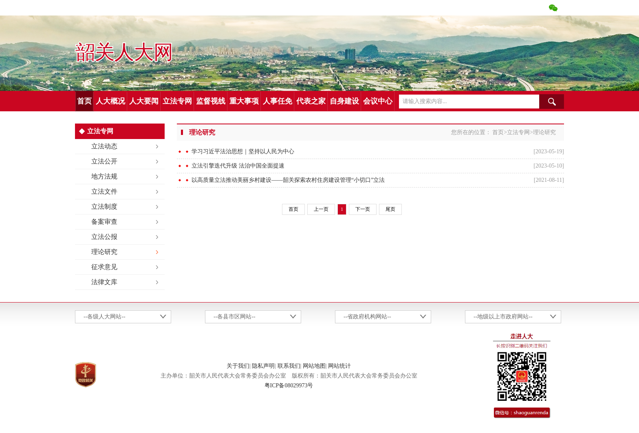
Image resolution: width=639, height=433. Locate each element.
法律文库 (104, 281)
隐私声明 (263, 366)
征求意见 (104, 266)
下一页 (362, 209)
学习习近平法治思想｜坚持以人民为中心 (243, 151)
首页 (84, 101)
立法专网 (177, 101)
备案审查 (104, 221)
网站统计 (339, 366)
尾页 (390, 209)
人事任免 (277, 101)
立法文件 (104, 191)
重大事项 (244, 101)
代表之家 (311, 101)
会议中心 (377, 101)
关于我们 (238, 366)
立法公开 (104, 161)
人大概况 (110, 101)
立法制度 (104, 206)
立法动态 (104, 146)
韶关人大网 (124, 52)
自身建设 (344, 101)
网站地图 (314, 366)
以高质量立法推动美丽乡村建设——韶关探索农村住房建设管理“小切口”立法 (288, 180)
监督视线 (210, 101)
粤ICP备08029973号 (288, 385)
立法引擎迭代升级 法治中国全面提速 (238, 166)
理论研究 (104, 251)
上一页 (321, 209)
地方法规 (104, 176)
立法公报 (104, 236)
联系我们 (289, 366)
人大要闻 (144, 101)
